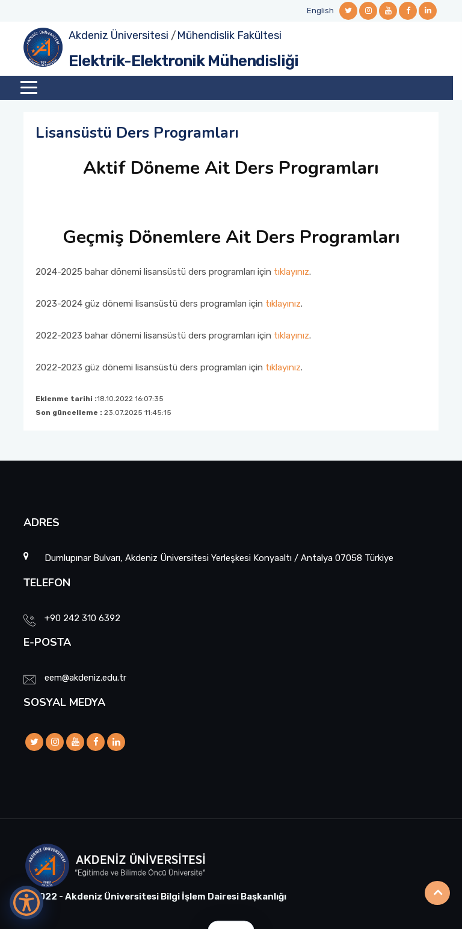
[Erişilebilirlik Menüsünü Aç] (26, 902)
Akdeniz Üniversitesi (118, 35)
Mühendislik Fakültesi (229, 35)
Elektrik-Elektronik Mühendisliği (183, 61)
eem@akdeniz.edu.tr (85, 677)
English (320, 10)
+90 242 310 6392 (82, 618)
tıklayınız (291, 271)
